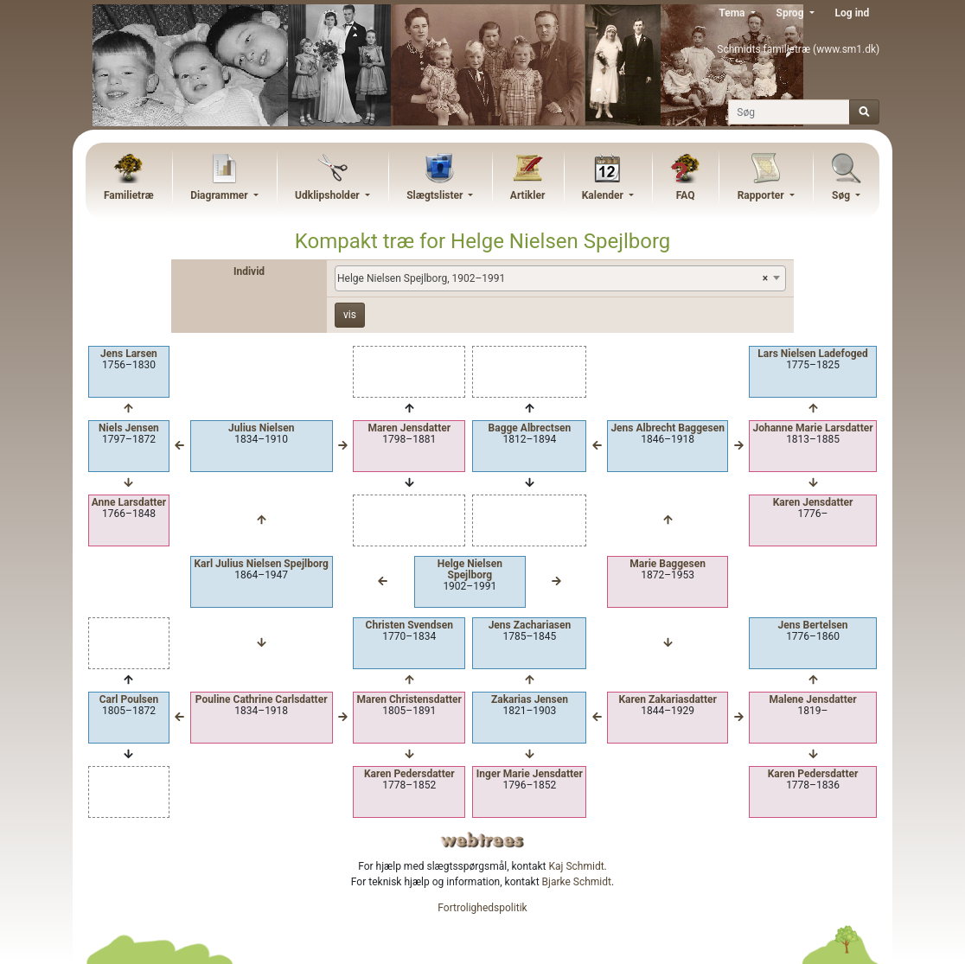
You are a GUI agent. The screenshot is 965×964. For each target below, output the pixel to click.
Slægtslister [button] (435, 195)
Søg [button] (842, 195)
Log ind (852, 13)
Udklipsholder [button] (328, 195)
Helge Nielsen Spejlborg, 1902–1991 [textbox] (552, 278)
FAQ (685, 195)
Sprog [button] (791, 13)
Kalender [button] (604, 195)
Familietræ (129, 195)
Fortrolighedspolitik (482, 908)
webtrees (482, 840)
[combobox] (560, 278)
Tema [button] (733, 13)
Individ (249, 271)
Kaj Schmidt (576, 866)
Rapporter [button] (762, 195)
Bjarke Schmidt (576, 882)
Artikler (527, 195)
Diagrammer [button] (220, 195)
